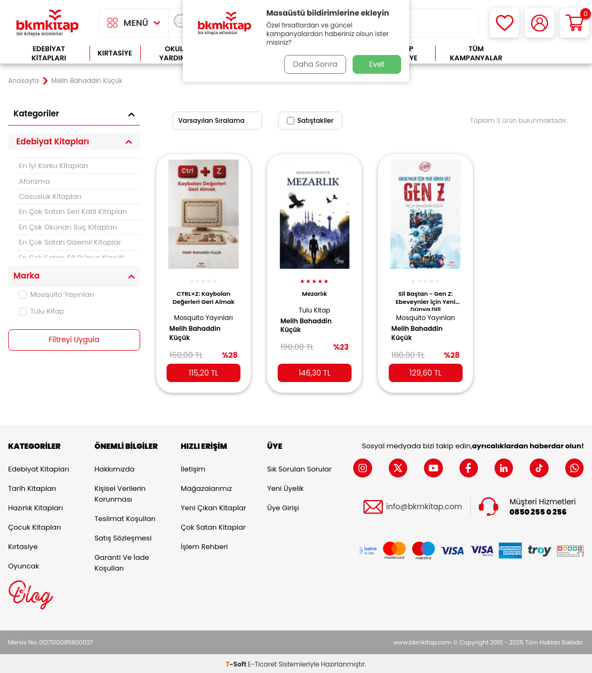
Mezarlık (314, 289)
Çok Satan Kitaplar (213, 525)
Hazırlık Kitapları (35, 506)
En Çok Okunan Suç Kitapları (68, 227)
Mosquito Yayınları (56, 294)
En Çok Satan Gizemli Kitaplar (70, 242)
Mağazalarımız (206, 486)
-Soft (237, 662)
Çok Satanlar (551, 53)
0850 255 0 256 (538, 510)
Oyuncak (23, 564)
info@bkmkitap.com (424, 505)
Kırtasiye (115, 53)
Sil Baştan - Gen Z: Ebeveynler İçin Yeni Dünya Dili (426, 296)
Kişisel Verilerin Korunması (120, 491)
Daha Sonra (314, 64)
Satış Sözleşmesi (123, 536)
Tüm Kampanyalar (476, 53)
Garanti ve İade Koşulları (121, 560)
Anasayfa (23, 81)
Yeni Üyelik (285, 486)
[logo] (47, 23)
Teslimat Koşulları (124, 516)
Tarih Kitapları (32, 486)
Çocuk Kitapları (34, 525)
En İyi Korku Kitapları (53, 166)
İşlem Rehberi (204, 544)
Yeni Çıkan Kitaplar (213, 506)
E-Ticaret (262, 662)
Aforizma (34, 181)
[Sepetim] (574, 23)
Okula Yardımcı (176, 53)
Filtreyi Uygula (74, 340)
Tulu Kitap (42, 311)
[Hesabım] (539, 23)
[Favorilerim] (504, 23)
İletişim (193, 467)
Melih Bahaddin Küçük (198, 328)
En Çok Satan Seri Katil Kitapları (73, 211)
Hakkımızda (114, 467)
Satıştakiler (310, 120)
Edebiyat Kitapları (48, 53)
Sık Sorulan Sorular (299, 467)
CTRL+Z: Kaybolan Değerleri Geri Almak (204, 293)
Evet (377, 64)
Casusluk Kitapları (50, 196)
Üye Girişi (283, 506)
